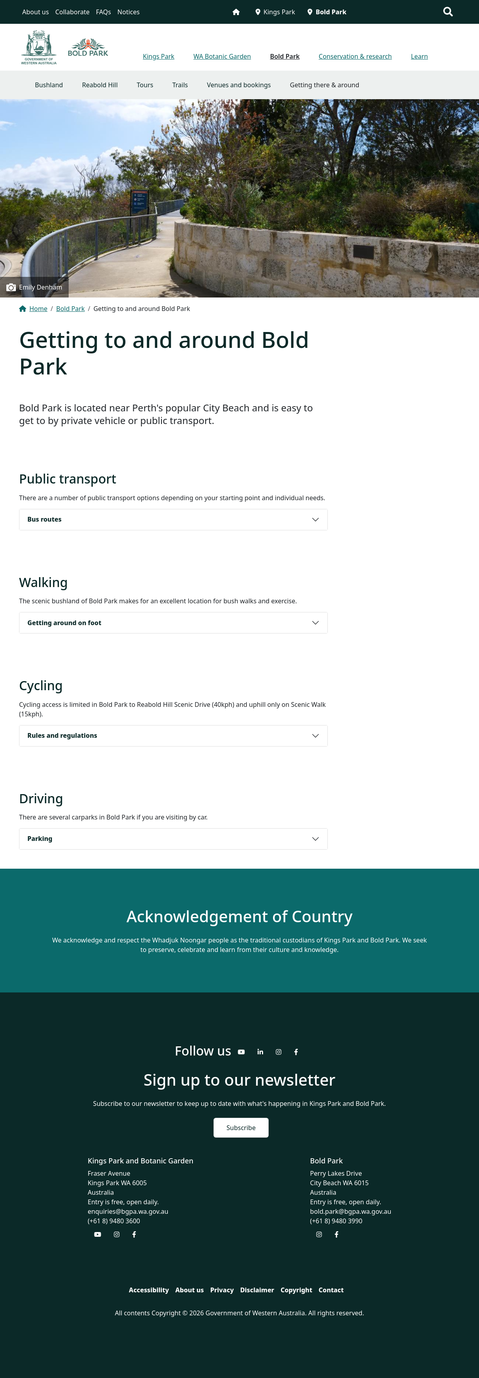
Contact (331, 1290)
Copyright (296, 1290)
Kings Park (275, 12)
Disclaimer (257, 1290)
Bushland (49, 85)
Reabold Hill (100, 85)
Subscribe (241, 1127)
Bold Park (327, 12)
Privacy (222, 1290)
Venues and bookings (239, 85)
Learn (419, 56)
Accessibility (149, 1290)
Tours (145, 85)
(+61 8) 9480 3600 (114, 1221)
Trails (180, 85)
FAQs (103, 12)
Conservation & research (355, 56)
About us (35, 12)
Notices (128, 12)
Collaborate (72, 12)
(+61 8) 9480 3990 (336, 1221)
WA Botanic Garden (222, 56)
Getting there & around (325, 85)
